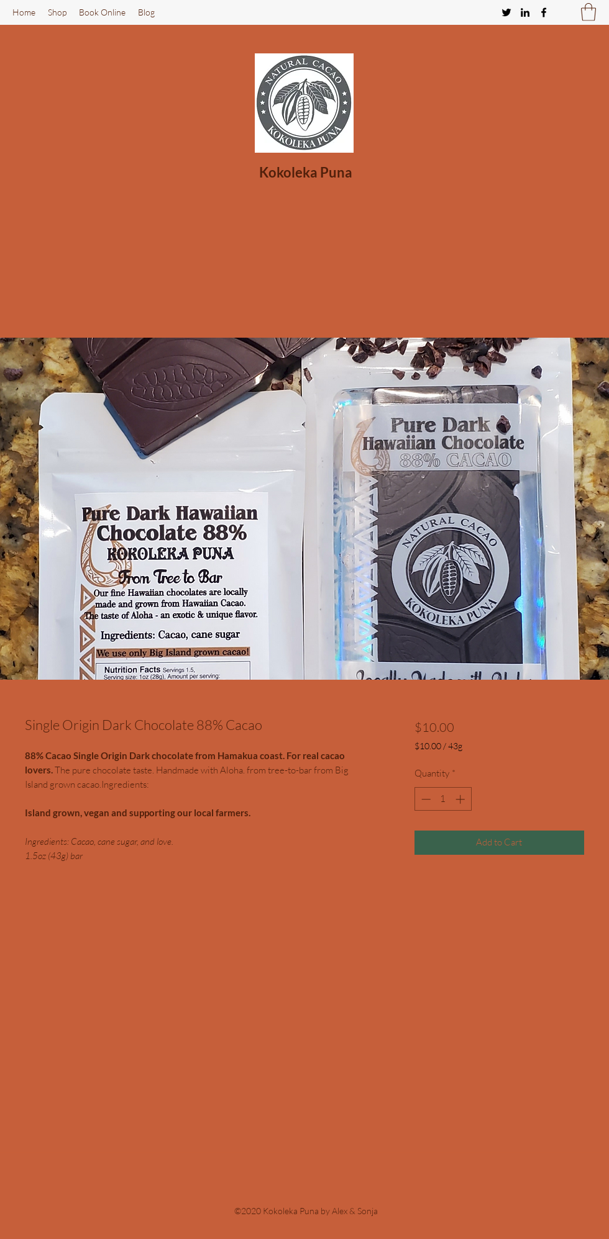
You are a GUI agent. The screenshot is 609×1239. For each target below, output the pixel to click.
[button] (588, 12)
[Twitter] (506, 12)
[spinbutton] (443, 799)
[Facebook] (544, 12)
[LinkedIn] (525, 12)
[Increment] (461, 799)
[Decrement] (424, 799)
